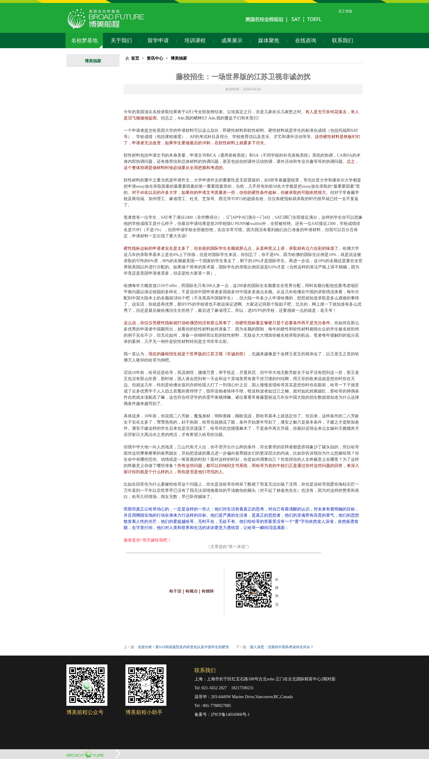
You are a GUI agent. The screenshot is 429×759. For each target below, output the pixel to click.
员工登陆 (345, 11)
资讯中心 (155, 58)
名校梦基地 (84, 40)
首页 (135, 58)
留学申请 (158, 40)
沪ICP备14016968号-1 (230, 714)
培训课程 (195, 40)
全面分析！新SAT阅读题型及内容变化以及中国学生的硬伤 (183, 647)
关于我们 (121, 40)
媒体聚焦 (268, 40)
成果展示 (232, 40)
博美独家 (93, 61)
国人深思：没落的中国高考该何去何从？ (282, 647)
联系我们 (342, 40)
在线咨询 (305, 40)
